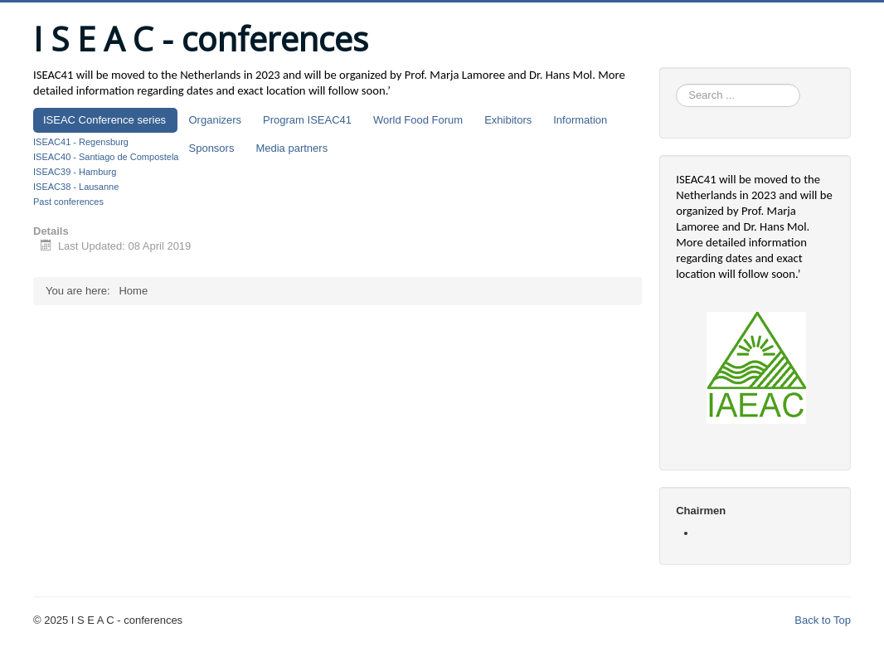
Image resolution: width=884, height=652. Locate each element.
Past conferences (68, 202)
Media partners (291, 148)
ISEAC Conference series (104, 120)
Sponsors (212, 148)
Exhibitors (508, 120)
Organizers (215, 120)
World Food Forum (418, 120)
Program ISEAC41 (307, 120)
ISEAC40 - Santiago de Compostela (106, 157)
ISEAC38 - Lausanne (76, 187)
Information (580, 120)
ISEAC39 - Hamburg (74, 172)
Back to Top (822, 620)
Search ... (676, 84)
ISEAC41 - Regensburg (81, 142)
